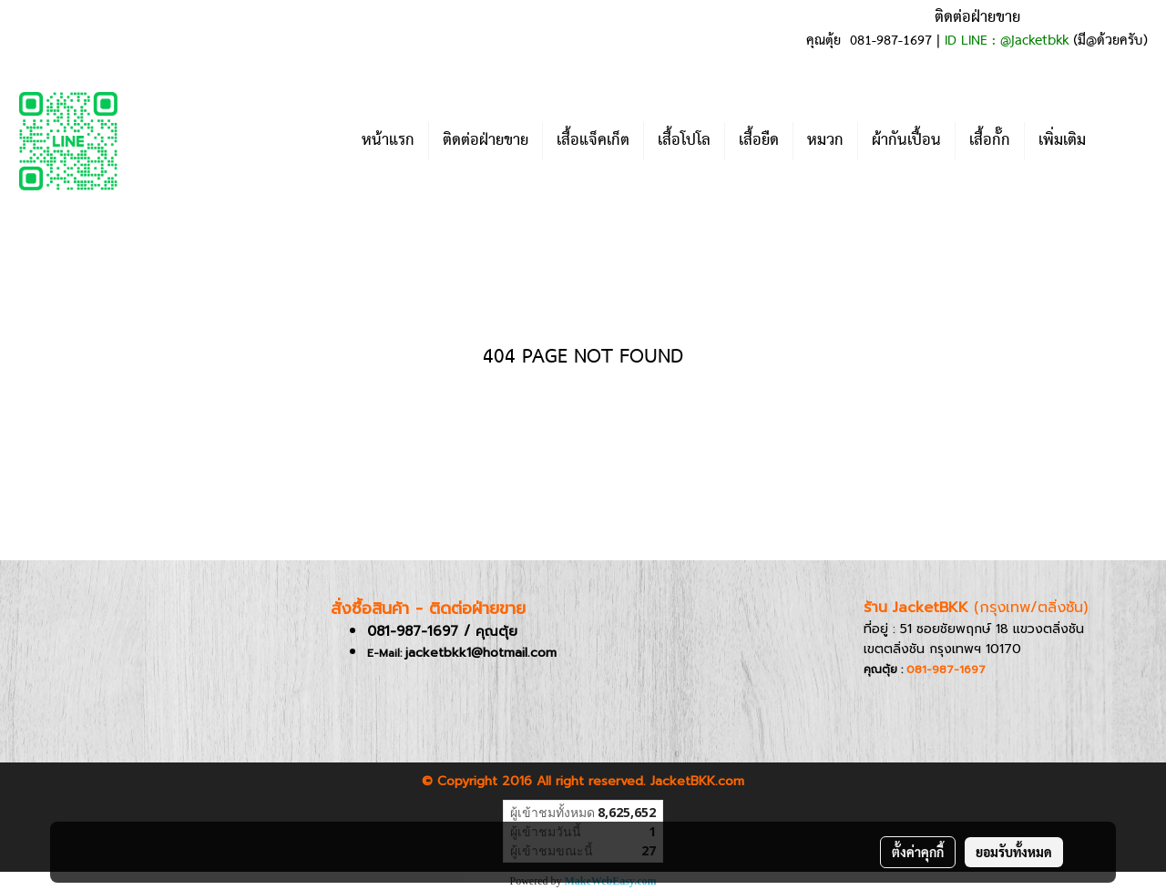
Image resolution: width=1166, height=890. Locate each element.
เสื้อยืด (759, 141)
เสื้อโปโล (684, 141)
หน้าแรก (388, 141)
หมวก (825, 141)
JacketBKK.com (697, 781)
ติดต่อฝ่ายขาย (485, 141)
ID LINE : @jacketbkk (1007, 41)
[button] (1127, 141)
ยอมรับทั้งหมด (1014, 852)
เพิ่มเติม (1062, 141)
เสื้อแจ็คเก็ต (593, 141)
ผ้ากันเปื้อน (906, 141)
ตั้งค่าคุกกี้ (918, 852)
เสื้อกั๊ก (989, 141)
